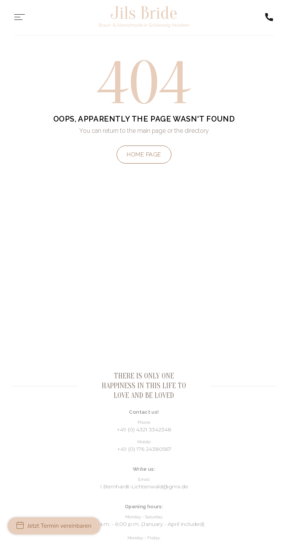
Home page (144, 154)
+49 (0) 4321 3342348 (144, 429)
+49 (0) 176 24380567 (144, 449)
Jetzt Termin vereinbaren (54, 526)
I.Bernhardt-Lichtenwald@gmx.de (144, 486)
